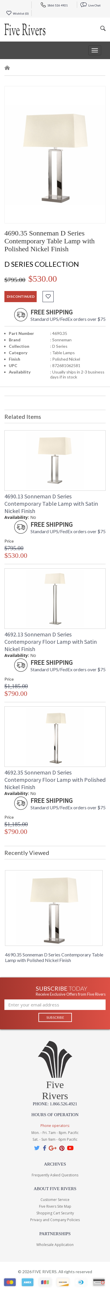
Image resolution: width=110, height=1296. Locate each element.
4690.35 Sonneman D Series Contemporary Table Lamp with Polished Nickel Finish (54, 957)
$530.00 (42, 278)
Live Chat (90, 5)
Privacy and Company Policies (55, 1219)
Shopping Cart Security (55, 1213)
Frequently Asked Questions (55, 1175)
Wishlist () (17, 13)
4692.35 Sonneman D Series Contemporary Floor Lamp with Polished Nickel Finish (55, 780)
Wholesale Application (55, 1244)
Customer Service (55, 1199)
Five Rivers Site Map (55, 1206)
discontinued (21, 296)
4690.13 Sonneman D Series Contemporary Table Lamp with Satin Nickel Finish (51, 503)
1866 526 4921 (54, 5)
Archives (55, 1164)
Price (9, 540)
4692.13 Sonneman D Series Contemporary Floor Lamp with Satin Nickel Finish (50, 642)
